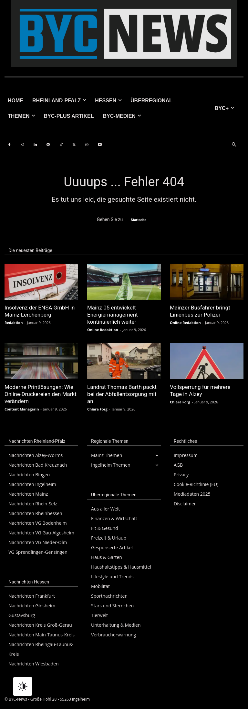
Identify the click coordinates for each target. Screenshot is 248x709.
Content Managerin (22, 409)
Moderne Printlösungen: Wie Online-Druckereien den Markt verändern (41, 394)
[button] (233, 145)
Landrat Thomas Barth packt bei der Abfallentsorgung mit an (122, 394)
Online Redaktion (102, 329)
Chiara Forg (97, 409)
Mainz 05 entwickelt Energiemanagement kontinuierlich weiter (112, 314)
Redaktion (14, 322)
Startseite (139, 220)
